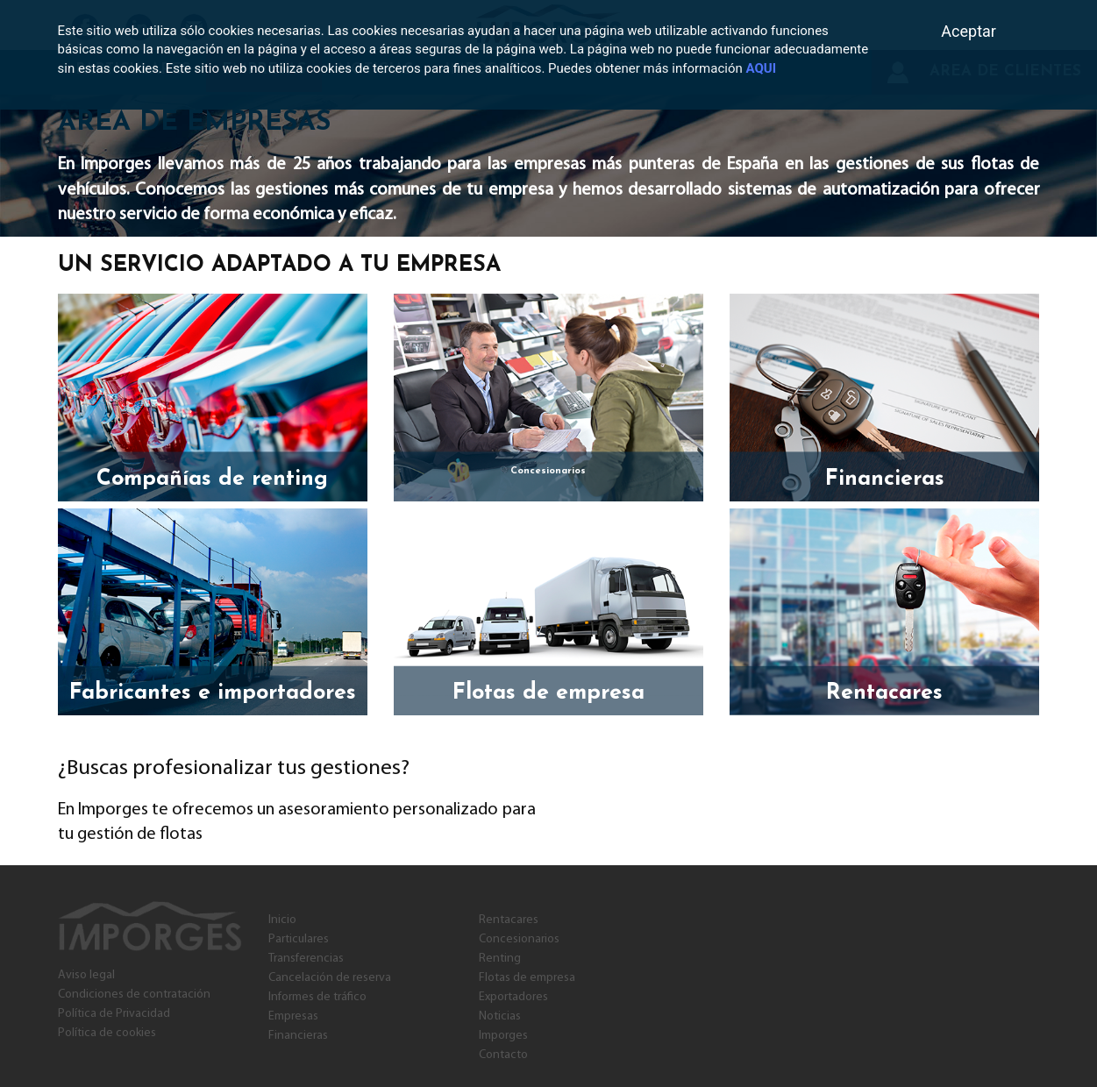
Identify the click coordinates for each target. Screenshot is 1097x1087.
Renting (500, 958)
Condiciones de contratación (134, 994)
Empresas (293, 1016)
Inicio (282, 920)
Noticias (500, 1016)
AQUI (760, 68)
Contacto (503, 1055)
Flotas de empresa (527, 977)
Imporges (503, 1035)
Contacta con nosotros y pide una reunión (805, 762)
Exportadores (513, 997)
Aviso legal (86, 975)
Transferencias (306, 958)
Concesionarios (519, 939)
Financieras (298, 1035)
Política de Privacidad (114, 1013)
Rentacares (508, 920)
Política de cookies (107, 1033)
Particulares (298, 939)
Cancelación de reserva (329, 977)
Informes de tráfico (317, 997)
